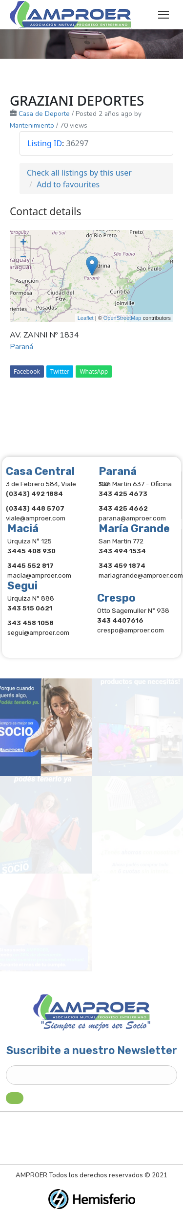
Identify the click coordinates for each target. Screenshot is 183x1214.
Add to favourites (68, 184)
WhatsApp (94, 371)
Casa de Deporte (44, 113)
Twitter (59, 371)
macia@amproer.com (39, 575)
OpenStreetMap (122, 318)
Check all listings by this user (79, 172)
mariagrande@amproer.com (141, 575)
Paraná (21, 346)
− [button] (23, 257)
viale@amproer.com (35, 518)
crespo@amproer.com (130, 630)
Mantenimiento (32, 125)
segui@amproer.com (38, 632)
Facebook (27, 371)
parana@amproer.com (132, 518)
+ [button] (23, 243)
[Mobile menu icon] (163, 14)
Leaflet (86, 318)
